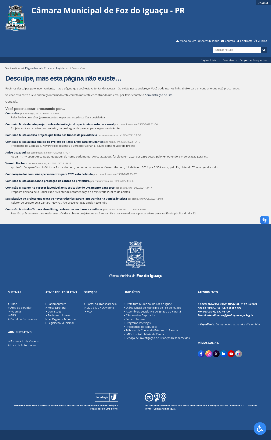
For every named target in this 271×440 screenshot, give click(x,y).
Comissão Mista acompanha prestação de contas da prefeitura (48, 181)
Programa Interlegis (137, 323)
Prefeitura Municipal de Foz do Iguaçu (148, 304)
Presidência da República (140, 327)
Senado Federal (134, 319)
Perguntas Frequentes (253, 60)
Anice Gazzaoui (16, 152)
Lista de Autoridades (23, 345)
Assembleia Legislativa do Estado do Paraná (152, 311)
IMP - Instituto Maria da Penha (143, 334)
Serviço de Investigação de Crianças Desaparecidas (156, 338)
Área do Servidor (21, 308)
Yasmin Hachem (16, 163)
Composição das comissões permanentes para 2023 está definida (49, 174)
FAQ (88, 311)
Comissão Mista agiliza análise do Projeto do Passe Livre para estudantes (55, 142)
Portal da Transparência (100, 304)
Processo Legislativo (56, 68)
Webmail (15, 311)
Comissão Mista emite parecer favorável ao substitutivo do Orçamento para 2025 (60, 187)
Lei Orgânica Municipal (61, 319)
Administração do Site (158, 95)
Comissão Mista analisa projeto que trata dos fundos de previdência (51, 135)
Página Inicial (209, 60)
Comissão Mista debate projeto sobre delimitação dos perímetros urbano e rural (60, 124)
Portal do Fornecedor (23, 319)
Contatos (228, 60)
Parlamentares (56, 304)
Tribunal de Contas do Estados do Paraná (150, 330)
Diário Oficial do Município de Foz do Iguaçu (152, 308)
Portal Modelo (75, 405)
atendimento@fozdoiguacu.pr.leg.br (230, 315)
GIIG (13, 315)
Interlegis (110, 405)
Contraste (246, 41)
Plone (114, 408)
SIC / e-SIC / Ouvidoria (99, 308)
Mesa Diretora (56, 308)
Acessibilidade (210, 41)
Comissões (13, 113)
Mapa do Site (188, 41)
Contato (230, 41)
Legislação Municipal (60, 323)
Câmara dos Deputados (139, 315)
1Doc (13, 304)
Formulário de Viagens (24, 341)
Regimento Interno (58, 315)
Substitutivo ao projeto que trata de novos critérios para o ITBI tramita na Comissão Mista (66, 198)
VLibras (262, 41)
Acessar (263, 2)
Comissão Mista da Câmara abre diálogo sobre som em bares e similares (54, 209)
